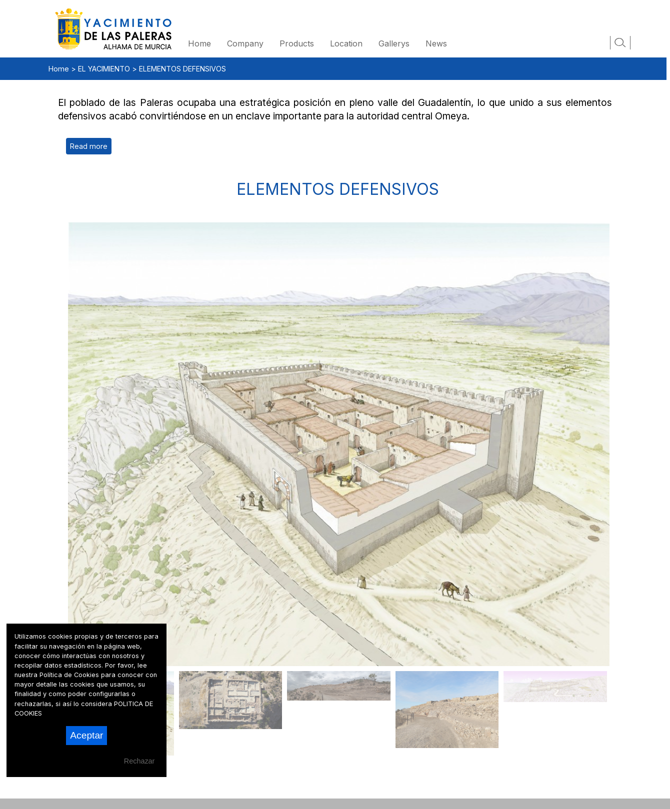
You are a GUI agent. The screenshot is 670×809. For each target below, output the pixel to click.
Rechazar (139, 761)
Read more (89, 146)
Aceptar (86, 735)
